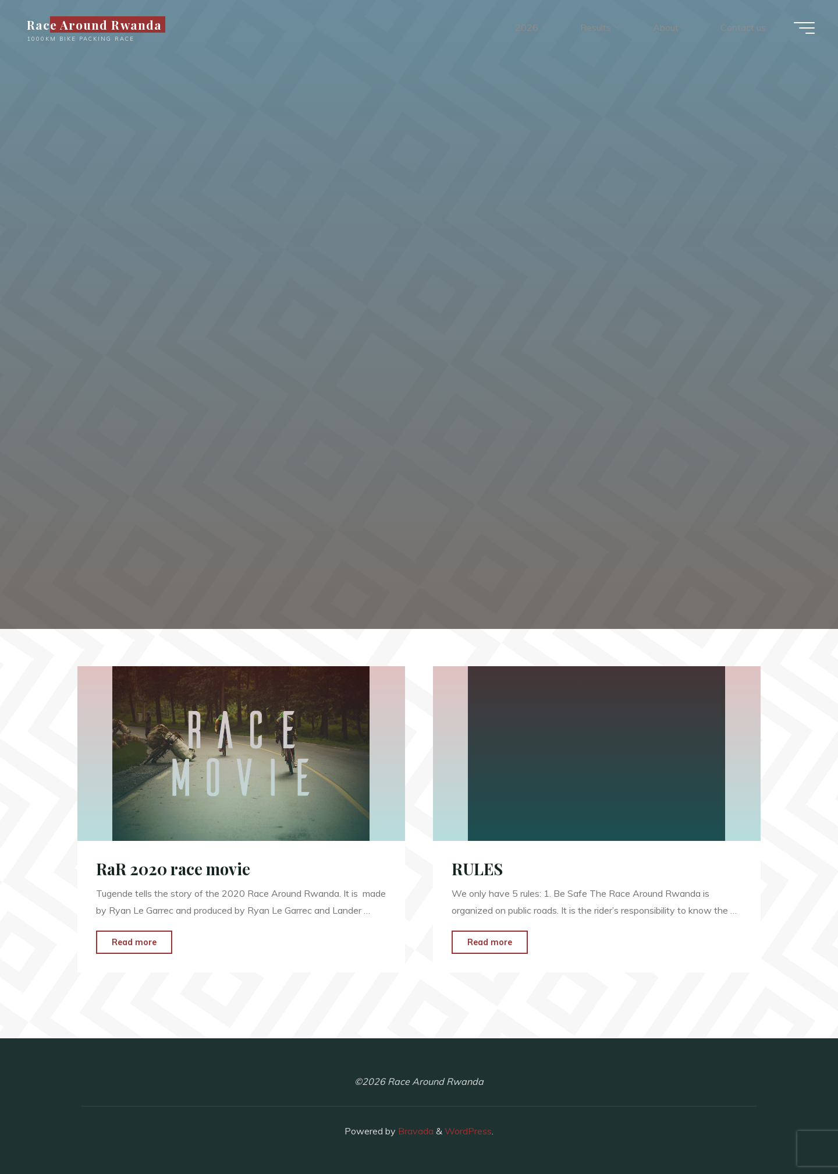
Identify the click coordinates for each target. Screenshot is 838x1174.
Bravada (415, 1131)
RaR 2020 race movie (173, 868)
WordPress (468, 1131)
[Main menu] (804, 28)
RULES (477, 868)
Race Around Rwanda (94, 24)
